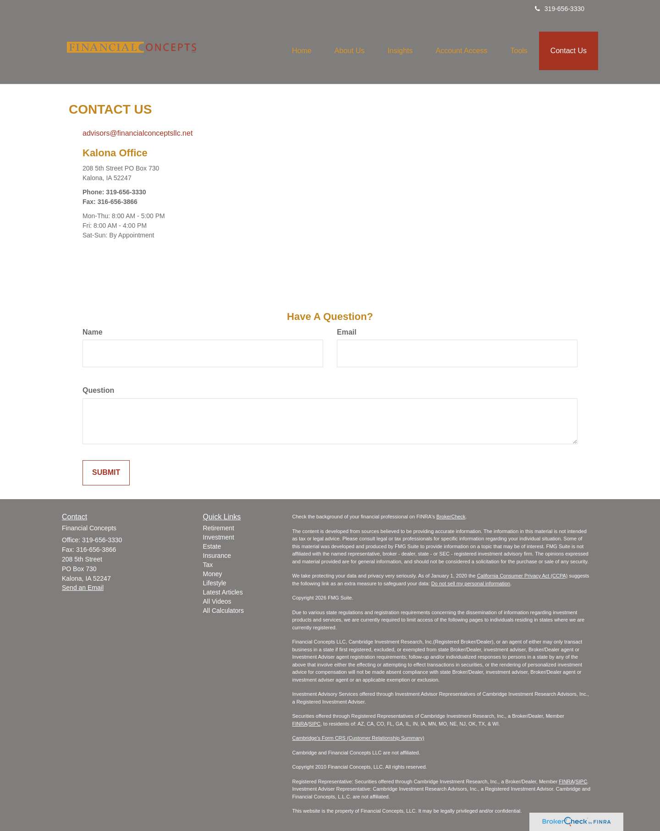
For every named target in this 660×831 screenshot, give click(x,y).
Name (92, 332)
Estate (212, 546)
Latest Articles (223, 592)
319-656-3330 (559, 8)
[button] (349, 51)
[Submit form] (106, 472)
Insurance (217, 555)
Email (347, 332)
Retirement (218, 528)
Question (98, 390)
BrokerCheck (451, 516)
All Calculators (223, 610)
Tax (208, 564)
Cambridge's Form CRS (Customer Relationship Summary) (358, 738)
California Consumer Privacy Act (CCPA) (522, 575)
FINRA (300, 723)
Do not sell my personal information (470, 583)
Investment (218, 537)
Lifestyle (214, 583)
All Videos (217, 601)
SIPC (315, 723)
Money (212, 574)
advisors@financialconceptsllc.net (137, 133)
